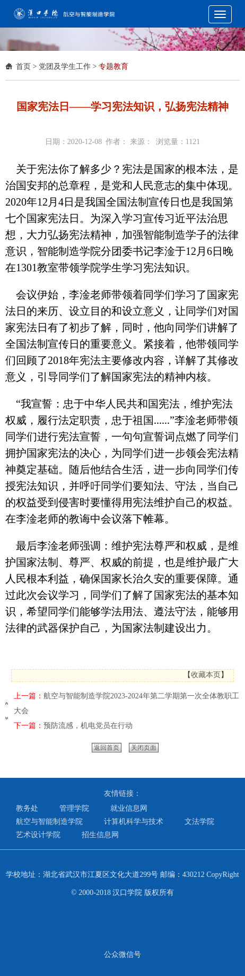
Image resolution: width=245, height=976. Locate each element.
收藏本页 (206, 675)
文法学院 (199, 822)
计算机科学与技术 (133, 822)
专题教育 (113, 66)
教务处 (27, 808)
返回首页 (106, 747)
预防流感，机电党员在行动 (88, 726)
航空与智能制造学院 (49, 822)
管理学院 (74, 808)
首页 (23, 66)
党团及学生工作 (65, 66)
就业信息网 (128, 808)
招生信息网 (100, 835)
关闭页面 (143, 747)
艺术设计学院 (38, 835)
